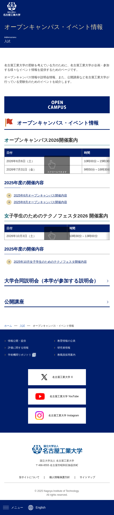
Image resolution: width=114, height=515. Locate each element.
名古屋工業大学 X (57, 377)
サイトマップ (87, 477)
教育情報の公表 (66, 340)
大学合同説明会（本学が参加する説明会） (51, 281)
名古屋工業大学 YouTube (57, 396)
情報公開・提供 (17, 340)
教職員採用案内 (66, 354)
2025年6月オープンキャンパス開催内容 (40, 195)
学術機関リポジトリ (22, 355)
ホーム (8, 325)
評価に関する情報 (18, 347)
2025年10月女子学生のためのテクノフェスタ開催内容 (50, 261)
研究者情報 (63, 347)
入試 (22, 325)
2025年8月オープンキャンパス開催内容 (40, 202)
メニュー (13, 507)
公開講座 (14, 302)
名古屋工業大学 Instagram (57, 415)
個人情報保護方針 (59, 477)
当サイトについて (29, 477)
